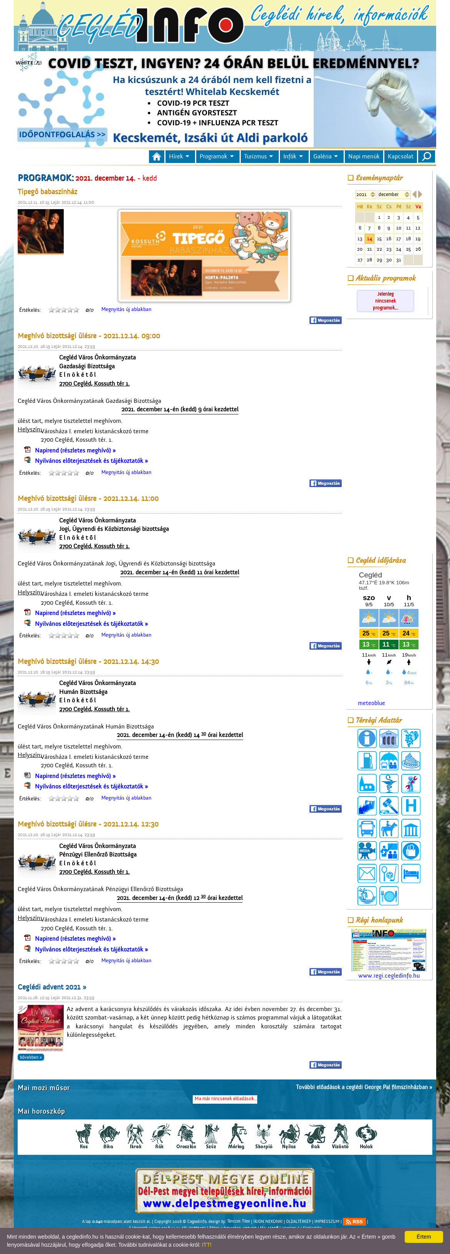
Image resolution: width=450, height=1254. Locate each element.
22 (379, 249)
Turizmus (255, 156)
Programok (213, 156)
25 (408, 249)
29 (379, 260)
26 (418, 249)
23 (389, 249)
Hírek (176, 156)
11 (408, 228)
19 (417, 238)
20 (359, 249)
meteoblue (371, 703)
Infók (289, 156)
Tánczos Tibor (238, 1221)
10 (398, 228)
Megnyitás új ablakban (126, 309)
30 (389, 260)
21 (369, 249)
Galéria (322, 156)
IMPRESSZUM (326, 1221)
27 (359, 260)
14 (369, 238)
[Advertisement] (389, 437)
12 (417, 228)
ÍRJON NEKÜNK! (268, 1221)
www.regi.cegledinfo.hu (389, 954)
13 (359, 238)
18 (408, 238)
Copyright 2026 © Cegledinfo (180, 1221)
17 (398, 238)
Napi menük (364, 156)
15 (379, 238)
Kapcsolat (401, 156)
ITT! (207, 1245)
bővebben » (31, 1057)
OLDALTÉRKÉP (298, 1221)
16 (388, 238)
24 (398, 249)
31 (398, 260)
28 (369, 260)
